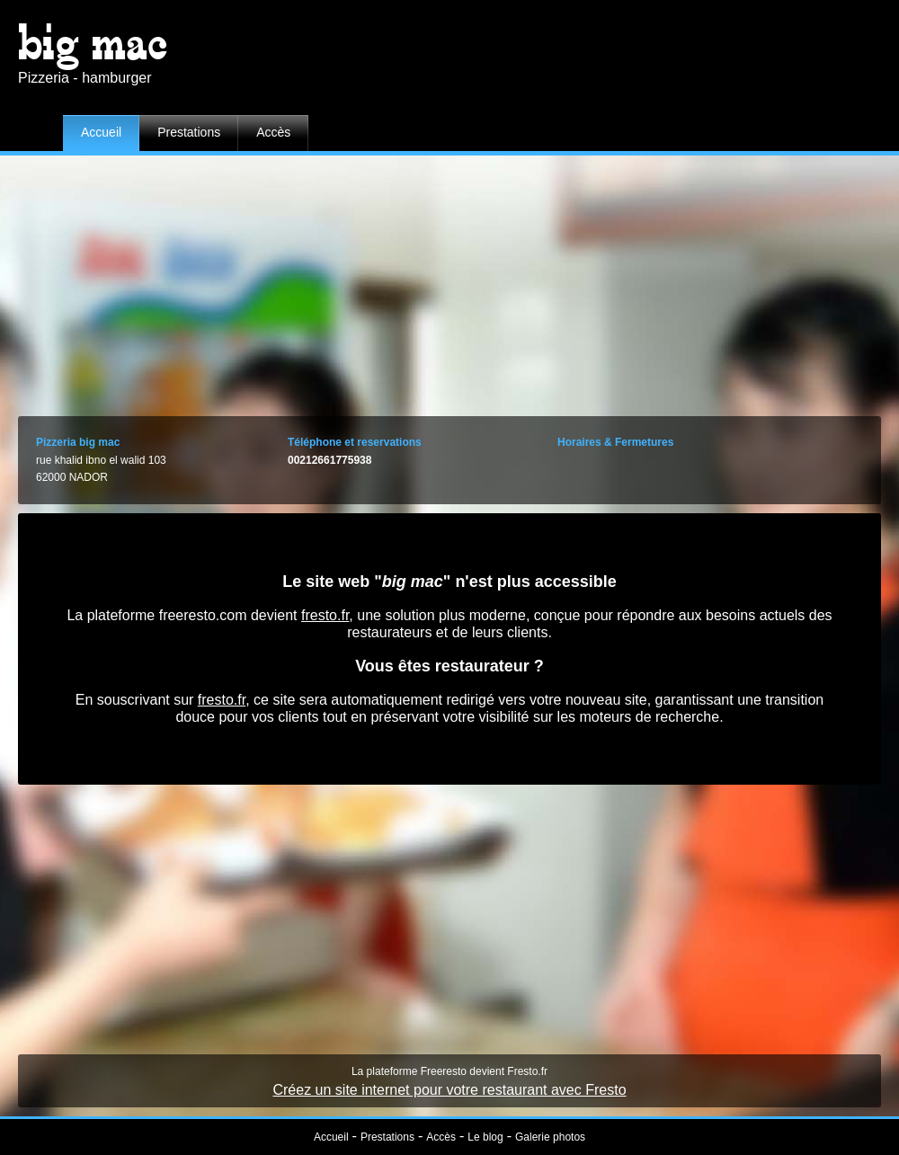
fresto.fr (325, 615)
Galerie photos (550, 1137)
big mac (93, 43)
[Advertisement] (449, 281)
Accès (273, 132)
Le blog (485, 1137)
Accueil (101, 132)
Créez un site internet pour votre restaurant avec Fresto (449, 1089)
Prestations (188, 132)
